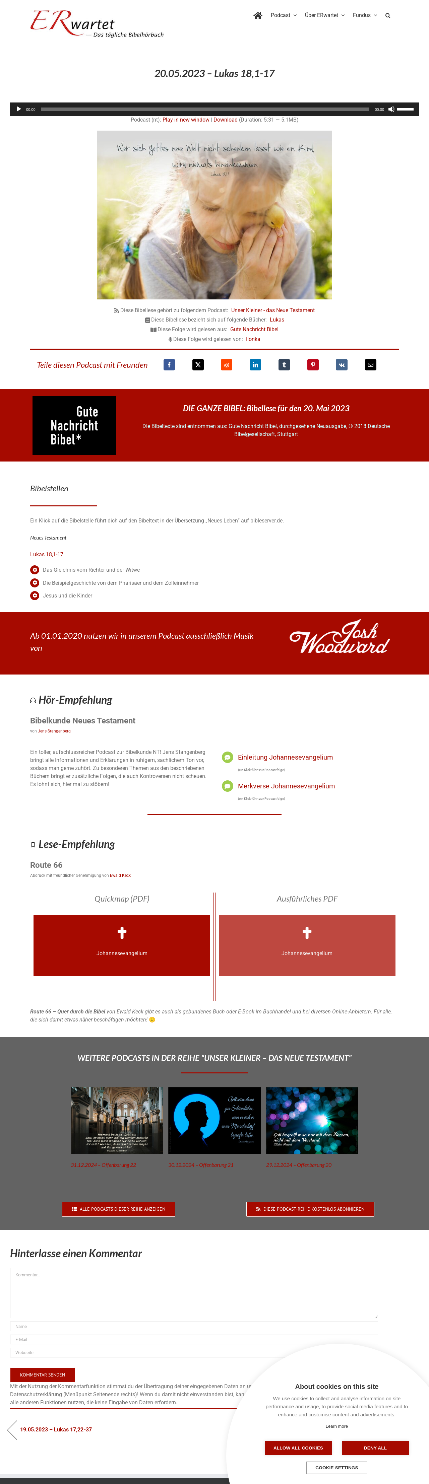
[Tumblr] (284, 364)
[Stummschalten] (391, 109)
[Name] (194, 1326)
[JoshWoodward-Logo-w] (340, 621)
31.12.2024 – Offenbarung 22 (103, 1164)
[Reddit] (226, 364)
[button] (387, 14)
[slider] (205, 109)
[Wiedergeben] (18, 109)
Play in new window (186, 120)
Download (225, 120)
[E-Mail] (370, 364)
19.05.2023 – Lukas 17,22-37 (56, 1429)
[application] (214, 109)
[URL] (194, 1352)
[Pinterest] (313, 364)
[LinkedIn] (255, 364)
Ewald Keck (120, 875)
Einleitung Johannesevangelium (285, 757)
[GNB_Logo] (74, 398)
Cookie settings (336, 1467)
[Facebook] (169, 364)
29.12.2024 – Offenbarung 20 (298, 1164)
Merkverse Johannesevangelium (286, 786)
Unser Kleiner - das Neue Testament (273, 310)
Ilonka (253, 339)
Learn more (337, 1426)
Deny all (375, 1448)
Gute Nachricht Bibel (254, 329)
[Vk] (341, 364)
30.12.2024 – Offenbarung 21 (201, 1164)
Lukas (277, 319)
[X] (198, 364)
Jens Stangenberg (54, 731)
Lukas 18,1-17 (46, 554)
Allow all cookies (298, 1448)
